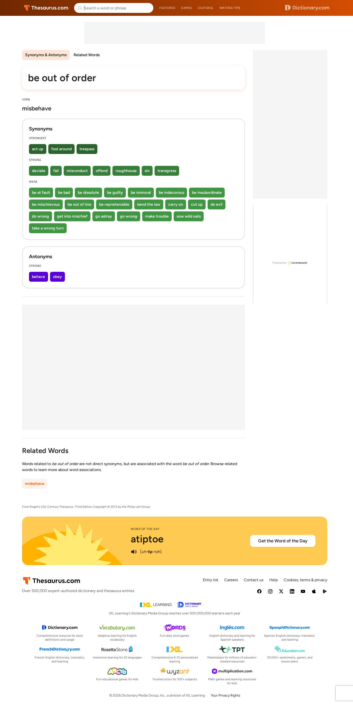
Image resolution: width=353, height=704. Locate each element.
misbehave (34, 483)
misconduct (77, 170)
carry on (175, 204)
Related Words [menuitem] (87, 54)
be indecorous (171, 192)
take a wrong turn (48, 228)
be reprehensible (114, 204)
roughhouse (126, 170)
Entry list (210, 580)
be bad (64, 192)
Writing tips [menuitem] (229, 8)
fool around (61, 149)
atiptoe (147, 539)
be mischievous (46, 204)
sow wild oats (189, 216)
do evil (216, 204)
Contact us (253, 580)
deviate (38, 170)
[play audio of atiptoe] (134, 552)
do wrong (40, 216)
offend (102, 170)
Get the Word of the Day (282, 541)
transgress (167, 170)
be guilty (115, 192)
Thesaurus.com (46, 7)
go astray (103, 216)
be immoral (141, 192)
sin (147, 170)
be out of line (79, 204)
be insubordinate (207, 192)
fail (56, 170)
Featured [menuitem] (167, 8)
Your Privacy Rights (225, 695)
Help (273, 580)
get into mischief (72, 216)
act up (37, 149)
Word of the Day (145, 529)
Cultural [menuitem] (206, 8)
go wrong (128, 216)
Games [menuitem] (186, 8)
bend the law (148, 204)
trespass (87, 149)
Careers (231, 580)
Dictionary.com (307, 8)
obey (57, 276)
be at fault (41, 192)
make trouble (157, 216)
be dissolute (88, 192)
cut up (197, 204)
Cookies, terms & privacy (305, 580)
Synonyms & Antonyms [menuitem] (46, 54)
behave (38, 276)
